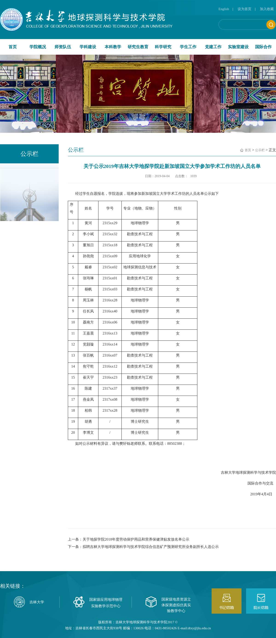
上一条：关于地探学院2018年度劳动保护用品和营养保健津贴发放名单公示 (128, 539)
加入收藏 (267, 9)
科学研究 (163, 47)
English (223, 9)
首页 (13, 47)
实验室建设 (238, 47)
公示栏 (260, 150)
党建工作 (213, 47)
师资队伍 (63, 47)
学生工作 (188, 47)
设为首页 (244, 9)
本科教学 (113, 47)
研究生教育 (138, 47)
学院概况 (37, 47)
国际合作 (263, 47)
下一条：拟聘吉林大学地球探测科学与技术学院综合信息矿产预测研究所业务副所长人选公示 (143, 547)
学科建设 (88, 47)
